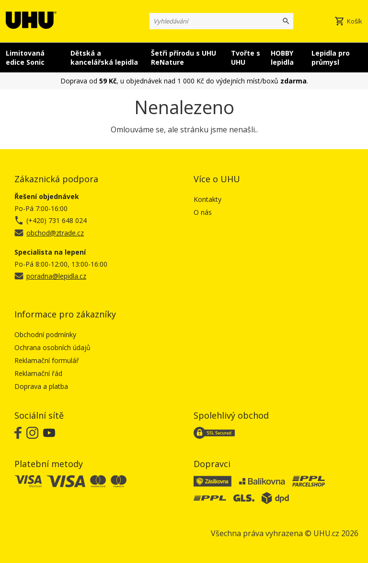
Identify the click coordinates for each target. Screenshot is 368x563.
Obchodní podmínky (45, 334)
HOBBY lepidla (282, 57)
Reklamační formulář (46, 360)
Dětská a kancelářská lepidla (104, 57)
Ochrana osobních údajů (52, 347)
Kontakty (207, 199)
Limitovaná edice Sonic (25, 57)
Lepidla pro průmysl (330, 57)
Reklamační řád (38, 373)
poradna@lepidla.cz (56, 276)
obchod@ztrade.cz (55, 232)
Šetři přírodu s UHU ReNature (183, 57)
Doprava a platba (41, 386)
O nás (203, 212)
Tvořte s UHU (245, 57)
